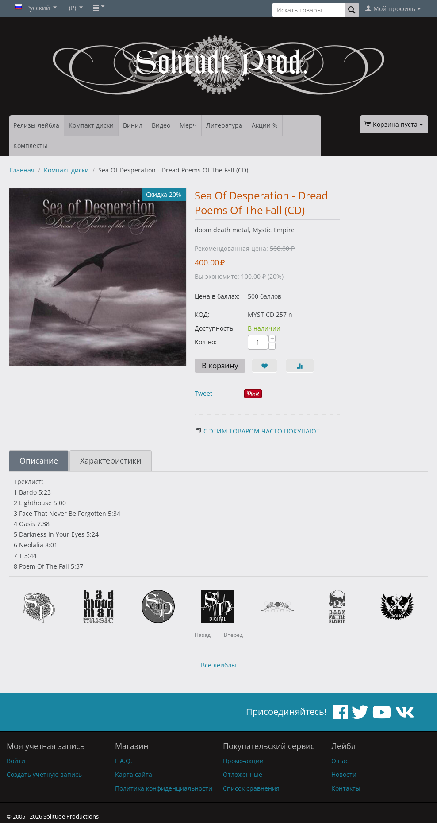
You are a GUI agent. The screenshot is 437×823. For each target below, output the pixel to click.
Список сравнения (251, 788)
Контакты (345, 788)
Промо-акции (243, 761)
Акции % (265, 125)
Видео (161, 125)
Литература (224, 125)
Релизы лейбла (36, 125)
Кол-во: (206, 342)
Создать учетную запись (44, 774)
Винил (132, 125)
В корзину (220, 365)
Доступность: (215, 328)
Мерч (188, 125)
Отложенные (242, 774)
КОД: (202, 314)
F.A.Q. (123, 761)
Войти (16, 761)
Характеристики (110, 460)
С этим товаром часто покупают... (264, 431)
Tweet (203, 393)
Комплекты (30, 145)
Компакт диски (91, 125)
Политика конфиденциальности (163, 788)
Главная (22, 170)
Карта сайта (133, 774)
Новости (343, 774)
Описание (38, 460)
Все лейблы (218, 665)
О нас (340, 761)
